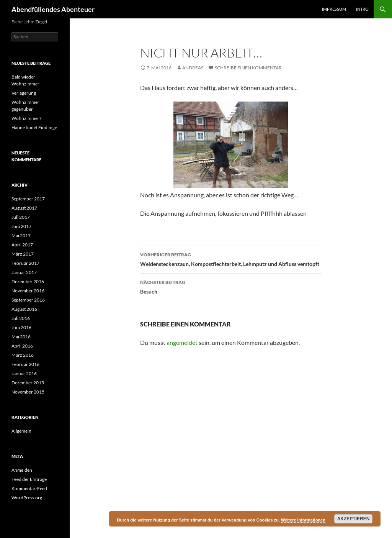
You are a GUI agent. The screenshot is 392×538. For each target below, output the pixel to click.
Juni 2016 (21, 327)
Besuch (231, 286)
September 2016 (28, 300)
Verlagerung (23, 93)
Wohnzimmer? (26, 118)
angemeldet (182, 342)
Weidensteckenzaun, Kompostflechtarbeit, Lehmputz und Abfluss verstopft (231, 258)
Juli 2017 (20, 217)
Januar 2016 (24, 373)
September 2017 (28, 199)
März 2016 (22, 355)
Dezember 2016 (27, 281)
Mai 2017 (21, 235)
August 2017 (24, 208)
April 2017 (22, 245)
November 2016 (27, 291)
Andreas (192, 68)
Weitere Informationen (303, 520)
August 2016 (24, 309)
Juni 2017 (21, 226)
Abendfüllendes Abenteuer (53, 9)
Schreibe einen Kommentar (248, 68)
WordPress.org (26, 497)
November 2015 (27, 392)
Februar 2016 (25, 364)
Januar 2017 (24, 272)
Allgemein (21, 431)
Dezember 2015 (27, 382)
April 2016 (22, 346)
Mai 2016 (21, 337)
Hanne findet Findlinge (34, 127)
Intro (362, 9)
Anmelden (21, 470)
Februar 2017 (25, 263)
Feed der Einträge (29, 479)
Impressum (334, 9)
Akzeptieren (353, 519)
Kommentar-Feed (29, 488)
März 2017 (22, 254)
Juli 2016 (20, 318)
